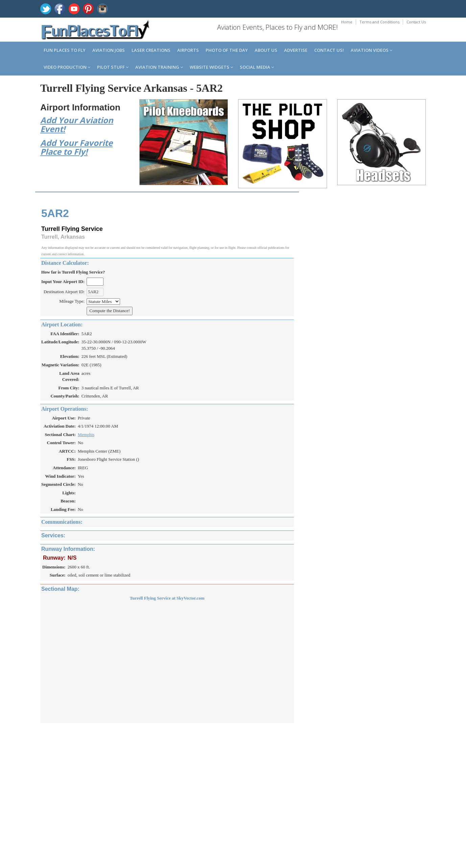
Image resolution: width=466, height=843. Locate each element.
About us (266, 50)
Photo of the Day (227, 50)
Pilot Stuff (113, 67)
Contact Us (416, 21)
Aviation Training (159, 67)
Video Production (67, 67)
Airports (188, 50)
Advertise (295, 50)
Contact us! (329, 50)
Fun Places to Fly (65, 50)
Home (346, 21)
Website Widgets (211, 67)
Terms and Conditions (379, 21)
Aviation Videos (371, 50)
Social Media (257, 67)
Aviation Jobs (108, 50)
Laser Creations (151, 50)
